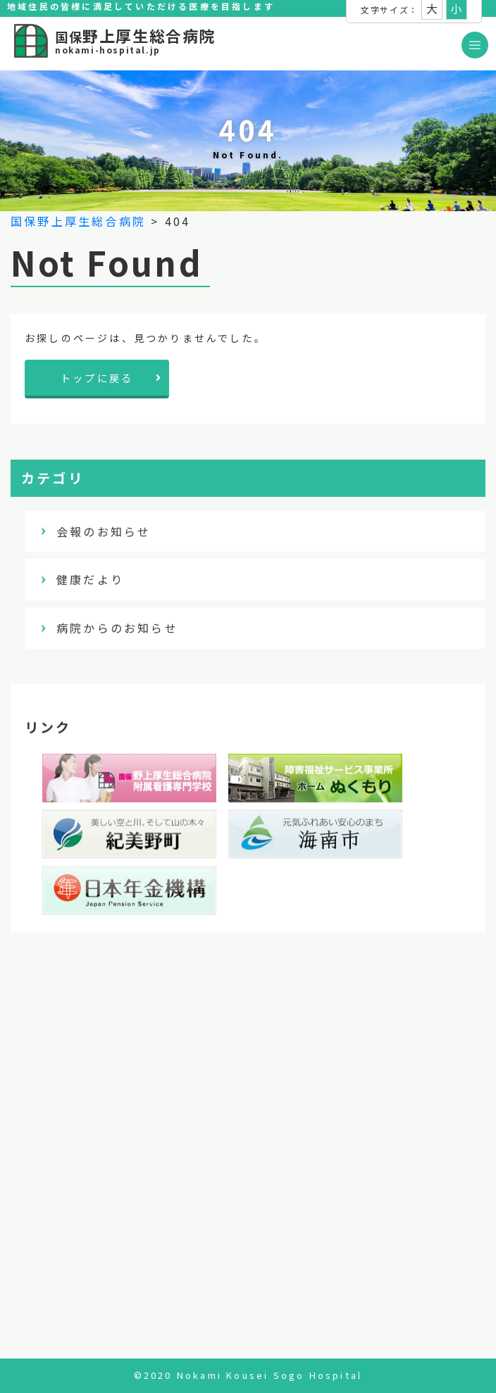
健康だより (90, 580)
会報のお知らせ (103, 531)
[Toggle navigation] (475, 45)
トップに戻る (112, 377)
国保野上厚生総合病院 (78, 221)
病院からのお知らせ (117, 628)
